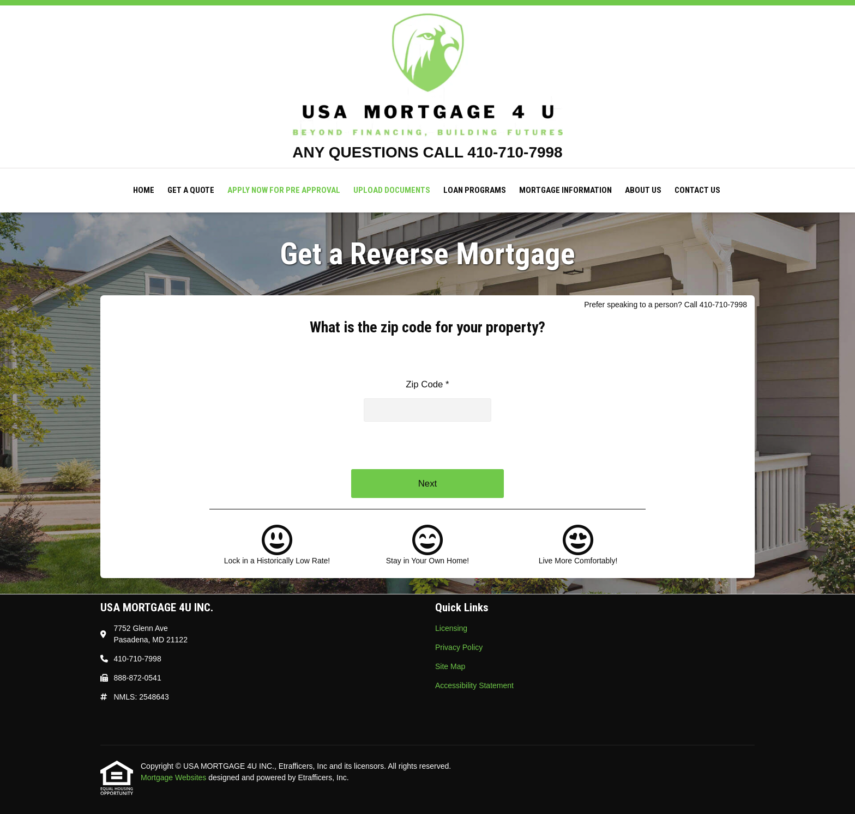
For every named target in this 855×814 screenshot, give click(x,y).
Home (143, 190)
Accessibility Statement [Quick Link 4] (474, 685)
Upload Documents (391, 190)
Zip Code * (427, 384)
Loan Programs (474, 190)
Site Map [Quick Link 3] (450, 666)
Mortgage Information (565, 190)
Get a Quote (190, 190)
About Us (643, 190)
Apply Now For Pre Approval (283, 190)
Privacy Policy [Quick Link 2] (459, 647)
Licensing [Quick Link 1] (451, 628)
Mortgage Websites (174, 777)
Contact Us (697, 190)
